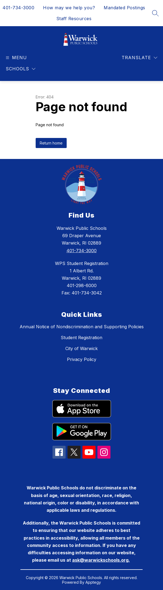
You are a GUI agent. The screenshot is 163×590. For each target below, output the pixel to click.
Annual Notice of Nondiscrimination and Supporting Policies (82, 326)
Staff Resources (74, 18)
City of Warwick (81, 348)
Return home (51, 143)
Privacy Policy (81, 359)
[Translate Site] (139, 57)
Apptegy (93, 582)
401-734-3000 (18, 7)
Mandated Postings (124, 7)
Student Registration (81, 337)
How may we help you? (69, 7)
